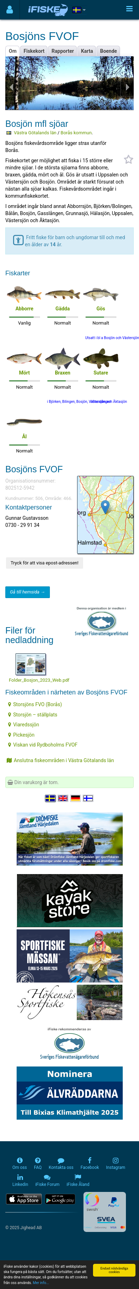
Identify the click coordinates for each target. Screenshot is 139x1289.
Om (13, 51)
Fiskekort (34, 51)
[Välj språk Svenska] (50, 798)
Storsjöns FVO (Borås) (35, 704)
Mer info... (41, 1283)
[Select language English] (63, 798)
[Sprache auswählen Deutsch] (76, 798)
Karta (87, 51)
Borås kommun (76, 132)
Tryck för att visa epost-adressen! (45, 562)
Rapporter (63, 51)
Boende (108, 51)
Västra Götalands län (35, 132)
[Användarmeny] (9, 9)
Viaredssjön (23, 724)
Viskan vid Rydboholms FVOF (42, 745)
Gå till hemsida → (27, 592)
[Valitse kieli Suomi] (88, 798)
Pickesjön (21, 735)
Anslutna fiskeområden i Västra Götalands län (60, 760)
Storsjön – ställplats (32, 714)
